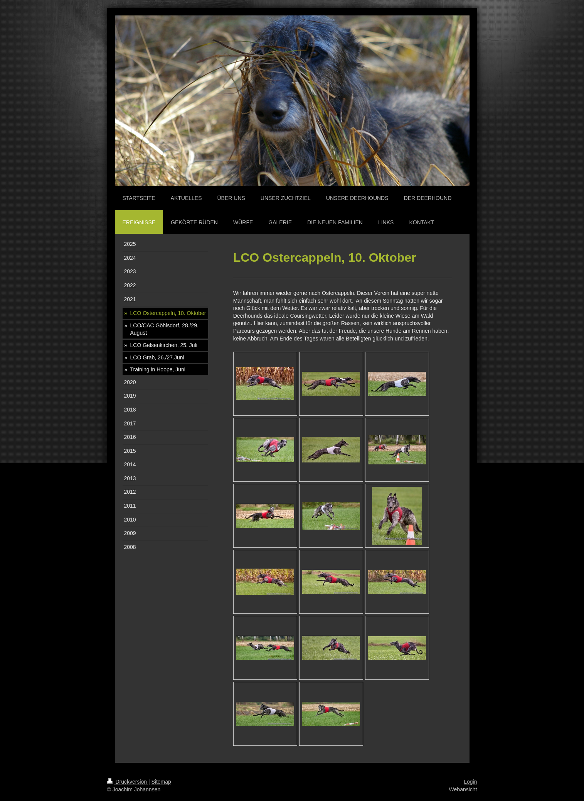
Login (470, 782)
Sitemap (161, 782)
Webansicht (463, 789)
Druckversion (127, 782)
